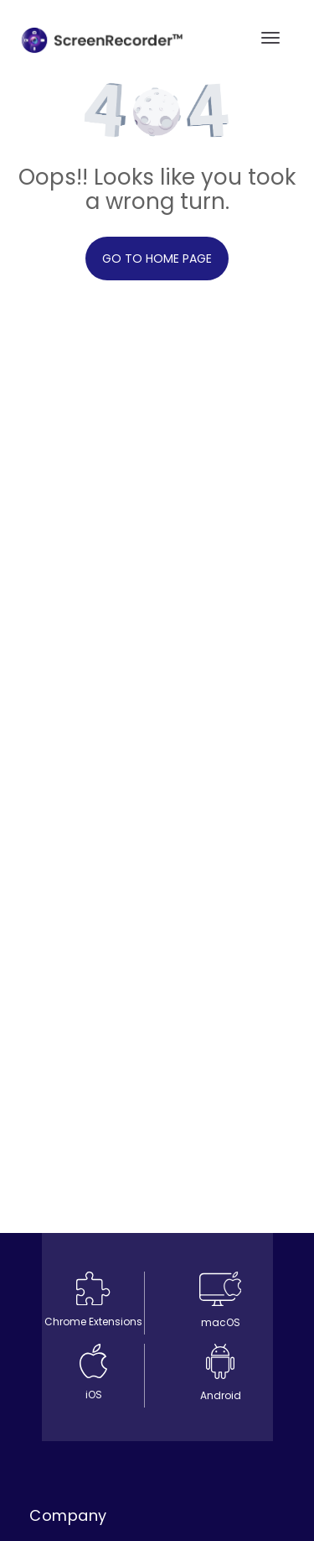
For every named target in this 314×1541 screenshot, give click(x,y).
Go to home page (157, 258)
